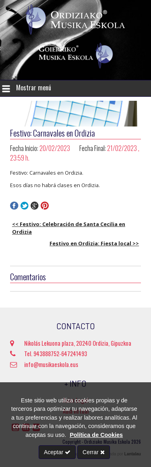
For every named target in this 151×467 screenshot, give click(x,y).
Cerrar (94, 452)
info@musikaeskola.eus (44, 364)
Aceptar (57, 452)
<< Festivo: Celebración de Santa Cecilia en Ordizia (68, 227)
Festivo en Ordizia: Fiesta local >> (94, 243)
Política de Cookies (96, 435)
